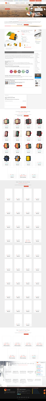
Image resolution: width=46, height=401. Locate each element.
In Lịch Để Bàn (36, 53)
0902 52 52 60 (39, 373)
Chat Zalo (38, 366)
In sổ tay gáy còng (37, 57)
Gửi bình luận (23, 107)
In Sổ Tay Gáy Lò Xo (37, 54)
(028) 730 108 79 (20, 392)
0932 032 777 (39, 369)
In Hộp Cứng (36, 70)
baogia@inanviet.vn (12, 82)
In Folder (36, 65)
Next (21, 44)
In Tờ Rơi (36, 66)
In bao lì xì (36, 58)
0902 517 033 (39, 365)
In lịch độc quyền (37, 71)
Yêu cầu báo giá (19, 84)
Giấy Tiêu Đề (36, 61)
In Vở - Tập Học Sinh (37, 62)
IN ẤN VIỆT (27, 399)
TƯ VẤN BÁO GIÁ (26, 24)
